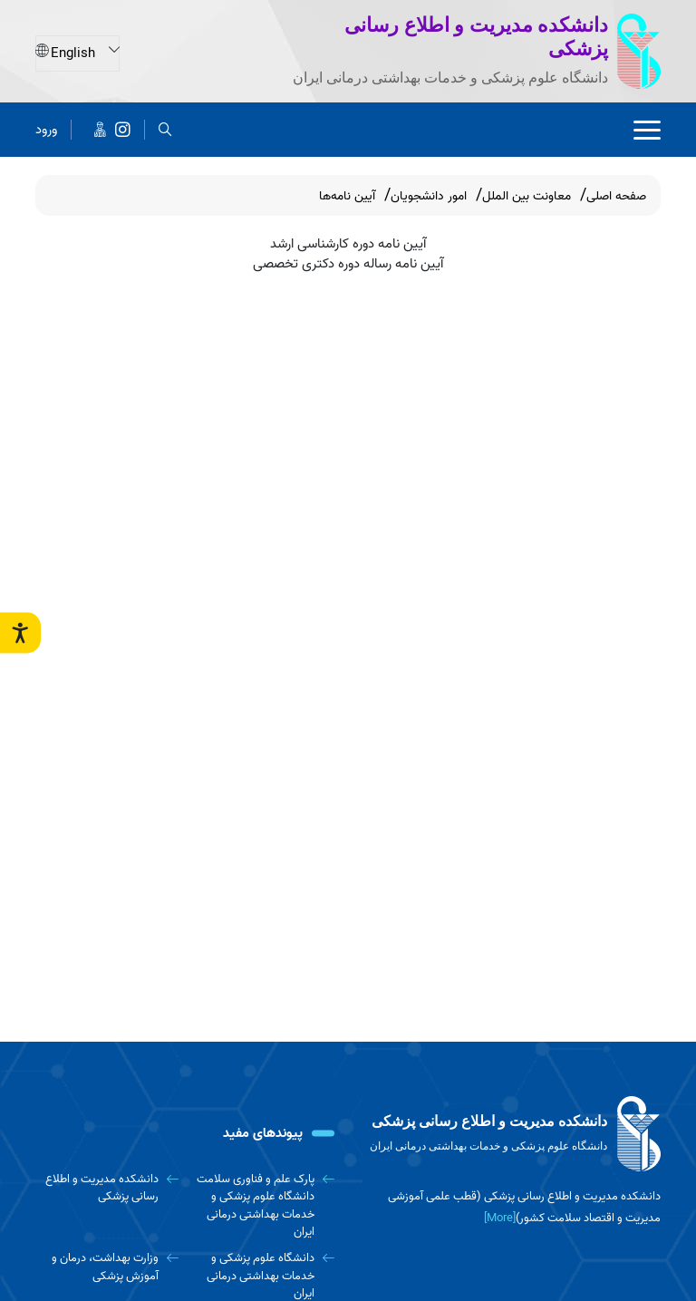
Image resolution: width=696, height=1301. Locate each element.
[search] (165, 129)
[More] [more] (500, 1218)
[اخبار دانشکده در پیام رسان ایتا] (100, 129)
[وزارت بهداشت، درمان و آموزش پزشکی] (107, 1267)
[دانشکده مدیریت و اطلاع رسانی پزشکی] (122, 129)
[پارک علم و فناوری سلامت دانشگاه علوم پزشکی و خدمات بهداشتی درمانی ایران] (263, 1205)
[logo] (511, 1134)
